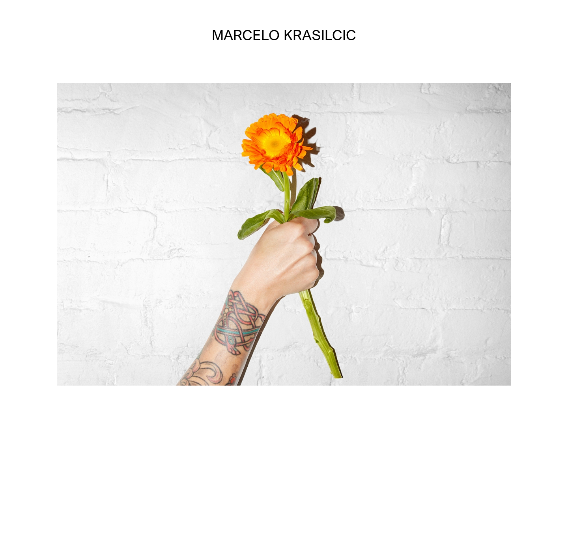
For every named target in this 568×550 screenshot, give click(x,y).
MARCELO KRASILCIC (284, 34)
